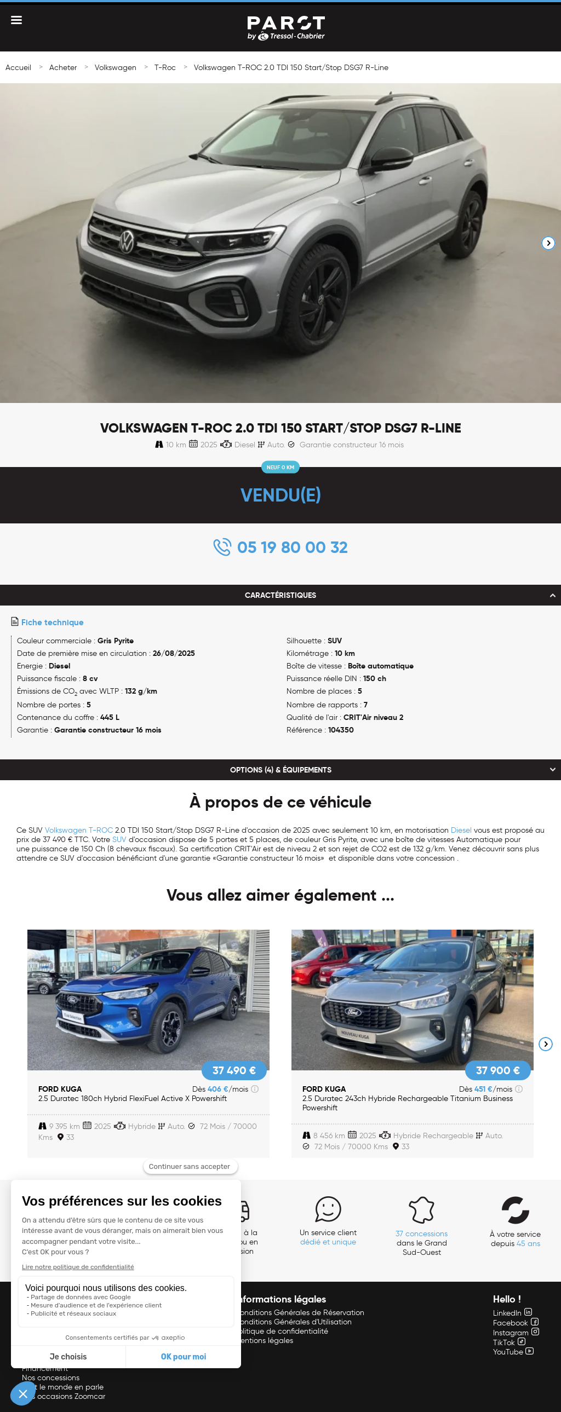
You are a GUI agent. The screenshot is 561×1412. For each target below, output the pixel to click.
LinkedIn (512, 1313)
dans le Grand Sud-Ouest (422, 1243)
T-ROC (101, 830)
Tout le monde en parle (63, 1387)
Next (548, 243)
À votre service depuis (515, 1239)
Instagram (516, 1333)
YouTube (513, 1352)
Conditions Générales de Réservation (299, 1312)
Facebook (516, 1323)
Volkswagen (115, 67)
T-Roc (165, 67)
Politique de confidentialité (281, 1331)
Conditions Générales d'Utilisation (293, 1322)
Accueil (18, 67)
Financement (45, 1368)
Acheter (63, 67)
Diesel (461, 830)
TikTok (509, 1342)
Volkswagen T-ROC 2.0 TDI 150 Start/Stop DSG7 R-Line (291, 67)
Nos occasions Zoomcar (63, 1396)
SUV (119, 839)
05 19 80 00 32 (292, 547)
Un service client (328, 1237)
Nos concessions (50, 1377)
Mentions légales (263, 1340)
